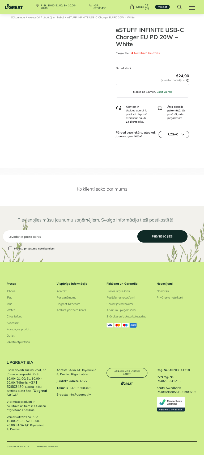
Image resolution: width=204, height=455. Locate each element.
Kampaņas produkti (19, 329)
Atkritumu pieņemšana (121, 310)
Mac (9, 304)
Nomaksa (163, 291)
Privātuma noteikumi (170, 297)
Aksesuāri (34, 17)
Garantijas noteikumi (120, 304)
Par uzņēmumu (66, 297)
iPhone (11, 291)
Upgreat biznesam (68, 304)
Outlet (11, 335)
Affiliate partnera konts (71, 310)
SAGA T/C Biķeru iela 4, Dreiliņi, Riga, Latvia (76, 372)
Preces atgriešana (118, 291)
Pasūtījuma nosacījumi (120, 297)
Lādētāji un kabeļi (53, 17)
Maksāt (162, 6)
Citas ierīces (14, 316)
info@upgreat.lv (80, 394)
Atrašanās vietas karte (127, 373)
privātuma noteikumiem (39, 248)
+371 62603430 (100, 6)
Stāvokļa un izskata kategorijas (126, 316)
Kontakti (62, 291)
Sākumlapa (18, 17)
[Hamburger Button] (192, 7)
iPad (9, 297)
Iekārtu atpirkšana (18, 342)
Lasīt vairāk (164, 91)
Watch (11, 310)
